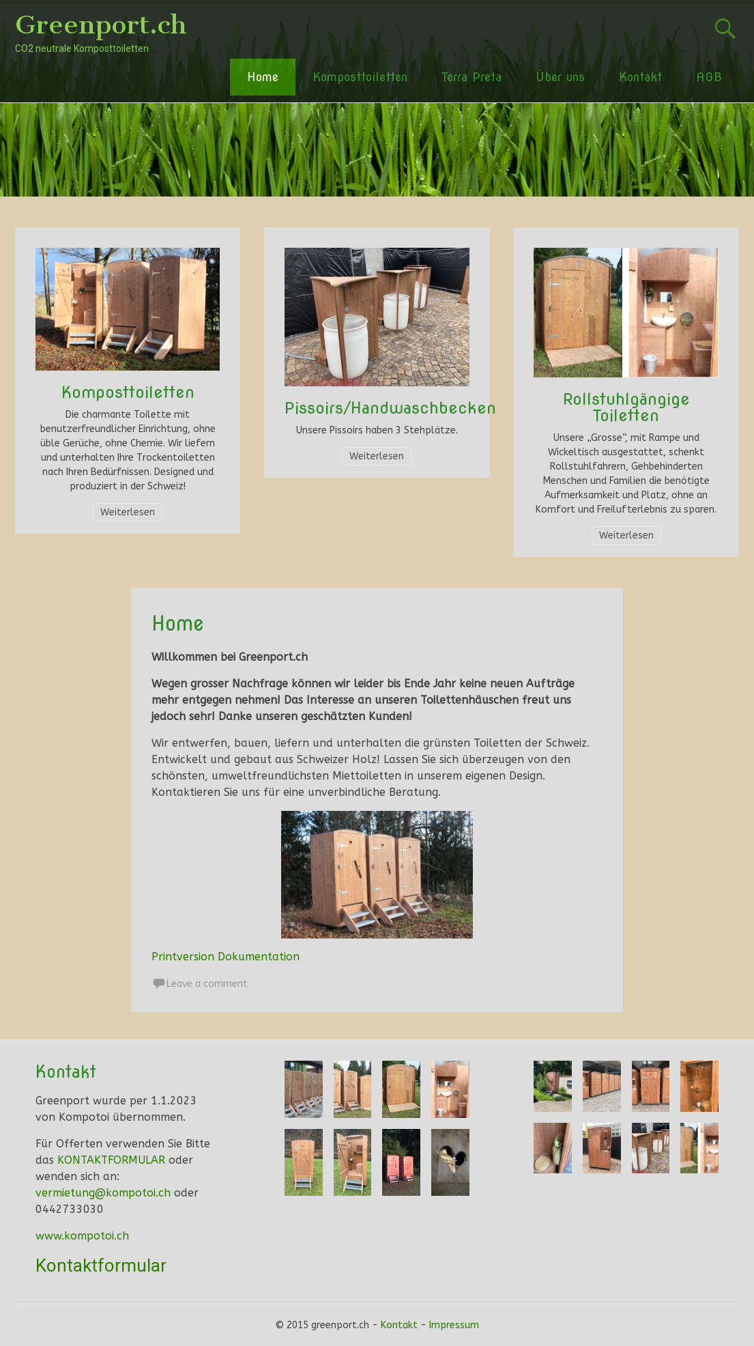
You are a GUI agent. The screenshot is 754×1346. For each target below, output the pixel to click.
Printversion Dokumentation (225, 956)
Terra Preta (471, 77)
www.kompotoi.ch (82, 1235)
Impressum (454, 1325)
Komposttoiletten (360, 77)
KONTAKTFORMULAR (111, 1160)
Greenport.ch (101, 24)
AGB (709, 77)
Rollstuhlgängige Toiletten (626, 407)
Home (262, 77)
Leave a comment (207, 984)
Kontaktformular (100, 1265)
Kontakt (640, 77)
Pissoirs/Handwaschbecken (390, 408)
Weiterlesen (127, 512)
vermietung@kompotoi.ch (103, 1192)
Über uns (560, 77)
